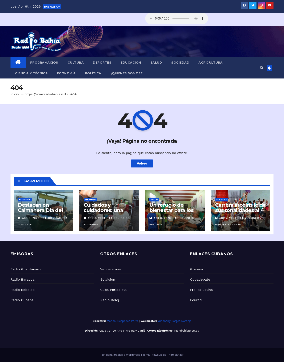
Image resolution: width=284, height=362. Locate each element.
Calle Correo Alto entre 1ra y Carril (122, 330)
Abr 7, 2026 (227, 218)
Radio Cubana (22, 300)
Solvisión (107, 279)
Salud (156, 62)
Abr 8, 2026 (30, 218)
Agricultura (211, 62)
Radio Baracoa (22, 279)
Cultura (76, 62)
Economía (66, 73)
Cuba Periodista (113, 290)
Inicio (15, 94)
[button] (261, 68)
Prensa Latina (201, 290)
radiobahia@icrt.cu (186, 330)
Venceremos (110, 269)
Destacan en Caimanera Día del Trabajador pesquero (40, 213)
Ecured (196, 300)
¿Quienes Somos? (126, 73)
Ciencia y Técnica (31, 73)
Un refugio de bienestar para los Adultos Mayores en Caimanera (173, 213)
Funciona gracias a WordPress (120, 354)
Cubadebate (200, 279)
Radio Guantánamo (26, 269)
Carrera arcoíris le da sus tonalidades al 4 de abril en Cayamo (240, 210)
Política (93, 73)
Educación (131, 62)
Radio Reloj (109, 300)
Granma (196, 269)
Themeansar (175, 354)
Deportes (102, 62)
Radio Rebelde (23, 290)
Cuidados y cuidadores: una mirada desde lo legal (103, 213)
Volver (142, 163)
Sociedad (180, 62)
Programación (44, 62)
